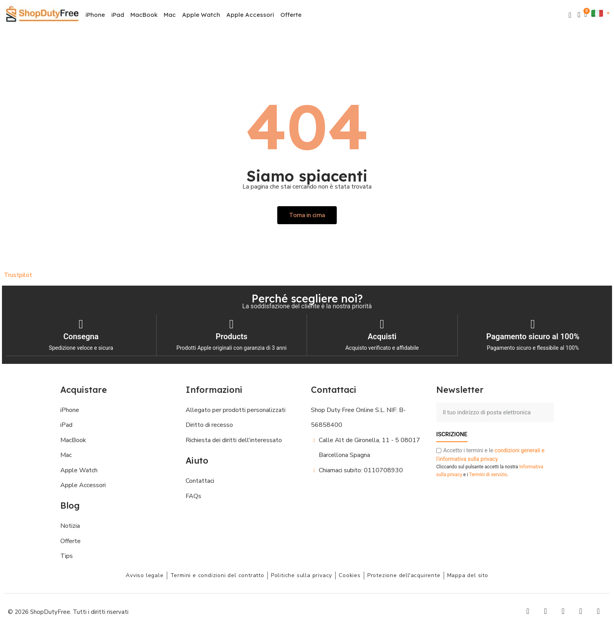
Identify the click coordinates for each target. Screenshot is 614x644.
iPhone (95, 14)
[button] (570, 15)
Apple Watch (201, 14)
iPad (117, 14)
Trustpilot (18, 275)
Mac (170, 14)
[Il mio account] (579, 14)
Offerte (291, 14)
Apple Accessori (250, 14)
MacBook (143, 14)
